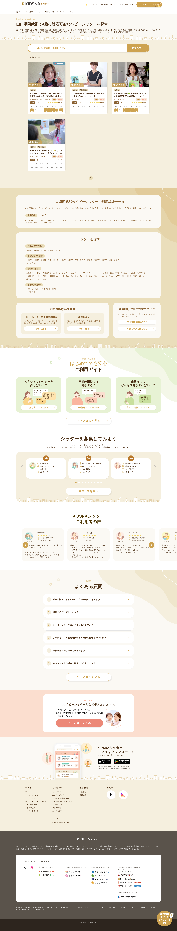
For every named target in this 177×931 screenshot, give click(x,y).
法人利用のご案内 (126, 4)
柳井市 (89, 260)
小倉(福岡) (46, 289)
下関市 (29, 260)
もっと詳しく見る (92, 677)
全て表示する (31, 263)
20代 (124, 276)
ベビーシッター (72, 30)
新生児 (104, 276)
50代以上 (142, 276)
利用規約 (27, 907)
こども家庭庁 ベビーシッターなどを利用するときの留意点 (136, 907)
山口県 (57, 250)
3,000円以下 (55, 276)
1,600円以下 (31, 276)
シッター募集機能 (103, 447)
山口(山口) (36, 289)
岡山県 (43, 250)
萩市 (49, 260)
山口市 (43, 260)
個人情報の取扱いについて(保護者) (71, 907)
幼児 (118, 276)
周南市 (104, 260)
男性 (112, 273)
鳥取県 (29, 250)
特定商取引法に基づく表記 (24, 910)
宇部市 (36, 260)
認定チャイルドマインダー (81, 273)
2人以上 (124, 273)
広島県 (50, 250)
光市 (76, 260)
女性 (117, 273)
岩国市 (70, 260)
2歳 (72, 276)
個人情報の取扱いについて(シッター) (45, 907)
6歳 (90, 276)
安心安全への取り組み (109, 4)
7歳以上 (97, 276)
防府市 (55, 260)
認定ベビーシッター (61, 273)
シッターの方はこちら (151, 5)
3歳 (76, 276)
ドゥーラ (97, 273)
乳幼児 (111, 276)
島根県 (36, 250)
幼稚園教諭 (46, 273)
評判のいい (30, 279)
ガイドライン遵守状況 (108, 907)
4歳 (81, 276)
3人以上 (132, 273)
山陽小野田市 (114, 260)
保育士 (38, 273)
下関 (28, 289)
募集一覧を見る (93, 491)
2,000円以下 (43, 276)
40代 (135, 276)
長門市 (82, 260)
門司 (54, 289)
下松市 (63, 260)
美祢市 (97, 260)
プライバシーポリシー (92, 907)
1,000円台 (141, 273)
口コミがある (42, 279)
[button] (76, 482)
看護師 (105, 273)
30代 (129, 276)
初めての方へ (92, 5)
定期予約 (30, 273)
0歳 (62, 276)
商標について (40, 910)
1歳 (67, 276)
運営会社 (19, 907)
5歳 (86, 276)
